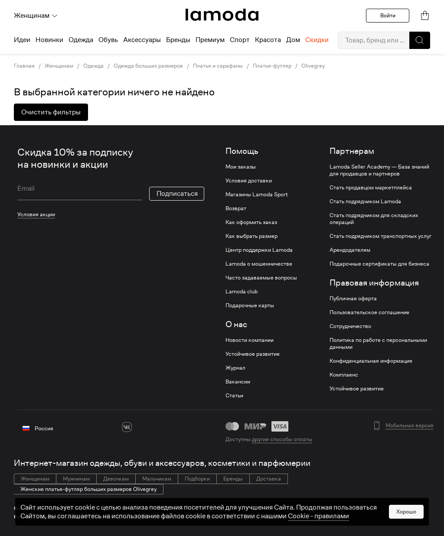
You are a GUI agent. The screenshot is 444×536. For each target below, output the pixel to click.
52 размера (184, 516)
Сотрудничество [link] (350, 326)
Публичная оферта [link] (353, 298)
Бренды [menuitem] (178, 40)
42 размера (46, 516)
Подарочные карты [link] (249, 305)
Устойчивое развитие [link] (252, 354)
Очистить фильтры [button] (51, 112)
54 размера (268, 516)
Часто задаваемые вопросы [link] (261, 277)
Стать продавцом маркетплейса (371, 187)
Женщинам (36, 15)
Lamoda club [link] (241, 291)
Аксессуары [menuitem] (142, 40)
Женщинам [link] (59, 65)
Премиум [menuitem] (210, 40)
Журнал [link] (235, 367)
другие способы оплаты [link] (282, 439)
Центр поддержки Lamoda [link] (259, 250)
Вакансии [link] (237, 381)
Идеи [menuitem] (22, 40)
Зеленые (36, 508)
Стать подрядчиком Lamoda (365, 201)
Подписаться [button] (177, 193)
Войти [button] (387, 15)
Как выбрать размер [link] (251, 236)
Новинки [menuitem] (49, 40)
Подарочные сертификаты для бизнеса (379, 263)
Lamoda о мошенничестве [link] (258, 263)
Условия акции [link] (36, 214)
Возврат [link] (235, 208)
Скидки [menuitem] (317, 40)
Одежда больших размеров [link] (148, 65)
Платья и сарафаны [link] (218, 65)
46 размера (101, 516)
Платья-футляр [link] (272, 65)
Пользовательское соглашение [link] (369, 312)
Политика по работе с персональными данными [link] (378, 344)
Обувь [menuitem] (108, 40)
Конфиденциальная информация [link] (371, 360)
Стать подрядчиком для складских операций (374, 219)
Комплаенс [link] (344, 374)
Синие (55, 508)
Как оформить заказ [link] (251, 222)
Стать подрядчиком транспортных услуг (380, 236)
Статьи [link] (234, 395)
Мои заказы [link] (240, 166)
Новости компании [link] (249, 340)
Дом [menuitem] (293, 40)
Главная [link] (24, 65)
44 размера (73, 516)
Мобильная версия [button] (409, 425)
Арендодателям (350, 250)
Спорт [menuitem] (240, 40)
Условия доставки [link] (248, 180)
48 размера (129, 516)
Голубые (73, 508)
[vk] (126, 427)
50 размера (157, 516)
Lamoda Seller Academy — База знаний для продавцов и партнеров (379, 170)
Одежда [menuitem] (81, 40)
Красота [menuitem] (268, 40)
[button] (419, 40)
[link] (222, 15)
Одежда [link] (93, 65)
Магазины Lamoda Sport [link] (256, 194)
